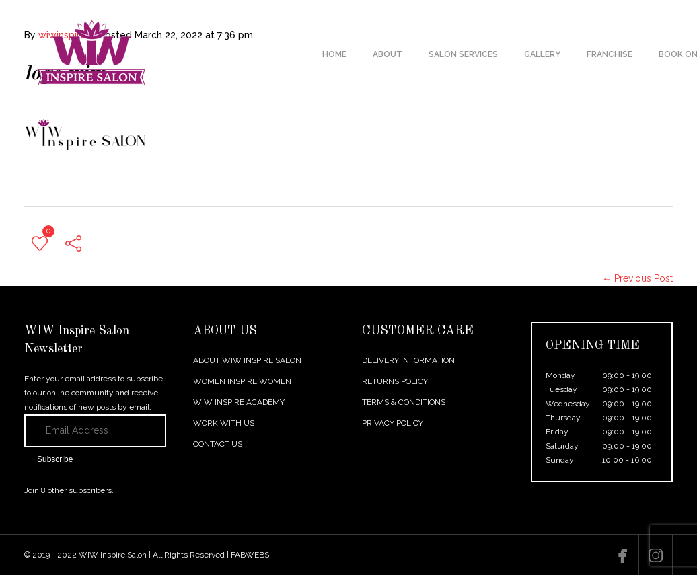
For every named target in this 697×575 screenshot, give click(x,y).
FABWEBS (250, 555)
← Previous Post (637, 278)
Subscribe (55, 459)
